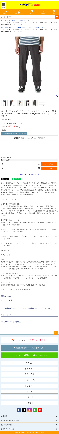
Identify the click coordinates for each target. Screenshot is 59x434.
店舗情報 (30, 403)
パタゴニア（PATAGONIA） (18, 27)
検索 (57, 17)
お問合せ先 (30, 380)
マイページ (43, 12)
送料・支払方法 (19, 12)
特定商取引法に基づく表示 (10, 420)
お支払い (30, 363)
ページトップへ (56, 333)
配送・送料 (30, 368)
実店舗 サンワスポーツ (9, 429)
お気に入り (31, 12)
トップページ (5, 20)
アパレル (12, 20)
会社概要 (4, 416)
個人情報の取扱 (6, 425)
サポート (30, 397)
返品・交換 (30, 374)
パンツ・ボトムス (22, 20)
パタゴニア (32, 20)
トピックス (6, 12)
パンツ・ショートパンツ (35, 27)
